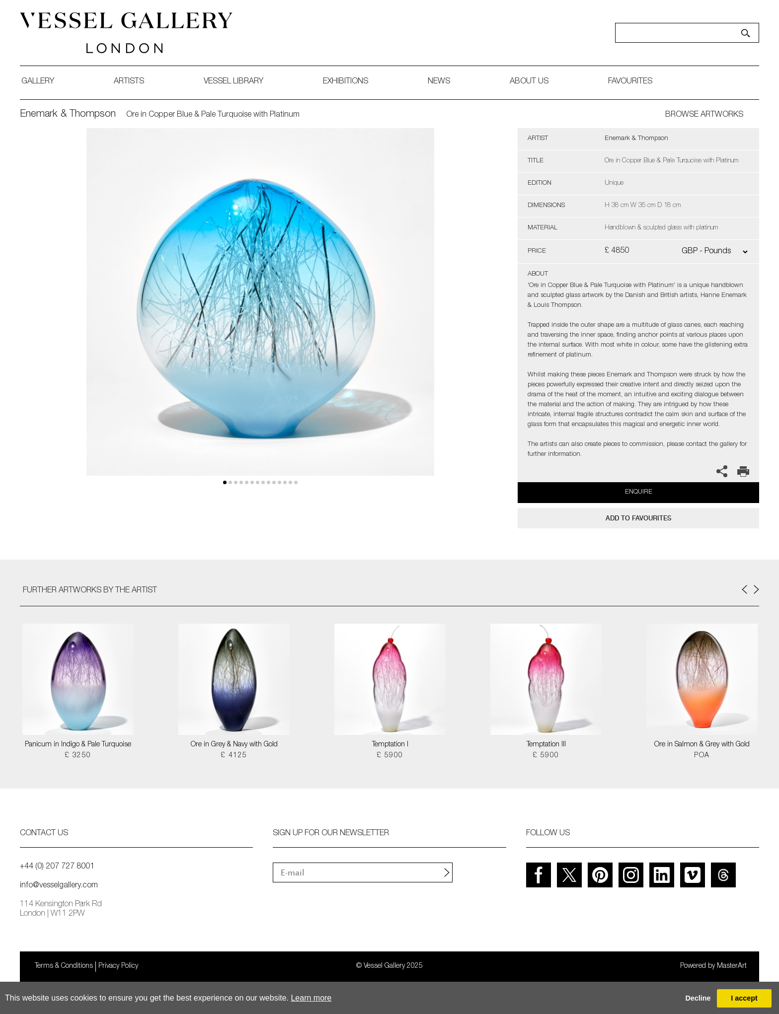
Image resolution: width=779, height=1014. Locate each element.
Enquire (638, 492)
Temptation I (390, 744)
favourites (630, 82)
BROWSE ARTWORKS (704, 115)
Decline (697, 998)
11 (285, 482)
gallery (37, 82)
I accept (744, 998)
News (439, 82)
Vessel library (233, 82)
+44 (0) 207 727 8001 (57, 867)
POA (701, 755)
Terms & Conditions (64, 966)
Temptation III (546, 744)
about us (529, 82)
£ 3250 (78, 755)
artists (129, 82)
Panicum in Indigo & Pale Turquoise (78, 744)
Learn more (311, 998)
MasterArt (732, 966)
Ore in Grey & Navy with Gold (234, 744)
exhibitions (345, 82)
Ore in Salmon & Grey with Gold (702, 744)
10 (279, 482)
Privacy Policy (118, 966)
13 (296, 482)
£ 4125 (234, 755)
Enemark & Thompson (68, 115)
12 (290, 482)
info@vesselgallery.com (59, 886)
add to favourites (638, 518)
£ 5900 (390, 755)
